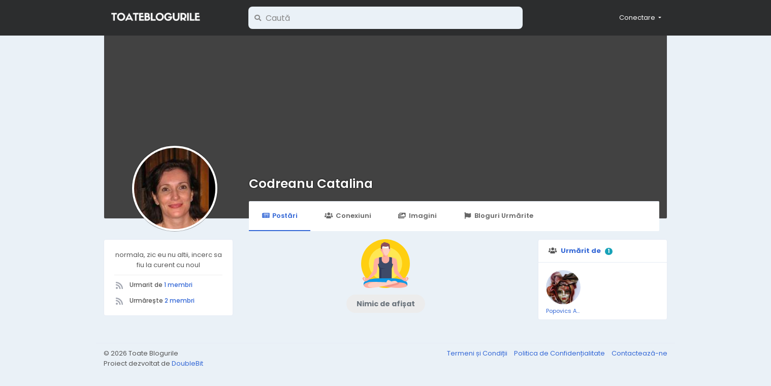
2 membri (180, 300)
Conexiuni (348, 215)
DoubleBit (187, 363)
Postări (280, 215)
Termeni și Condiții (478, 353)
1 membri (178, 284)
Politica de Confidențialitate (560, 353)
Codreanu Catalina (311, 183)
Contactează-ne (639, 353)
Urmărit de (581, 250)
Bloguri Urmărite (498, 215)
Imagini (417, 215)
